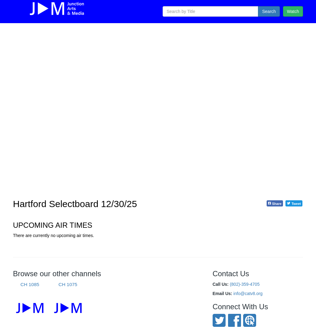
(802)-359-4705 (245, 284)
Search (269, 11)
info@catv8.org (247, 293)
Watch (293, 11)
